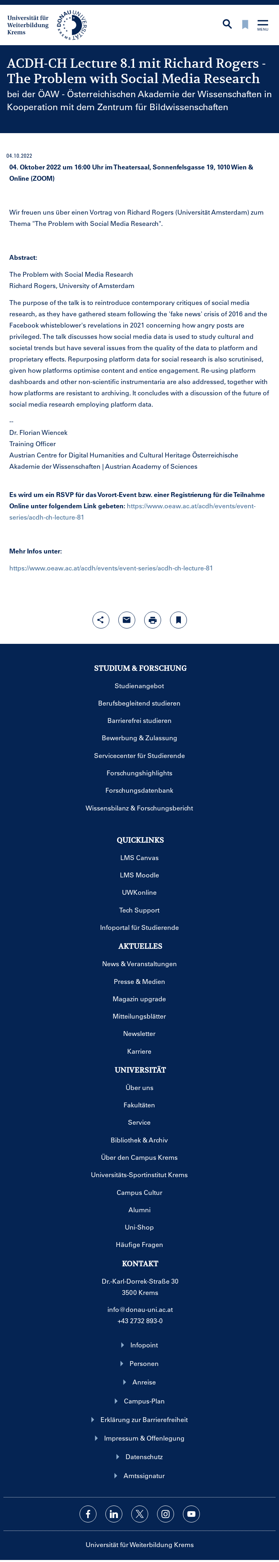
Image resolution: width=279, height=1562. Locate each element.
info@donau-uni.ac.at (140, 1309)
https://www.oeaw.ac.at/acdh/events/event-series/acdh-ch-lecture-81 (111, 568)
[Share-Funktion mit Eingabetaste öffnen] (100, 620)
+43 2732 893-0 (140, 1320)
